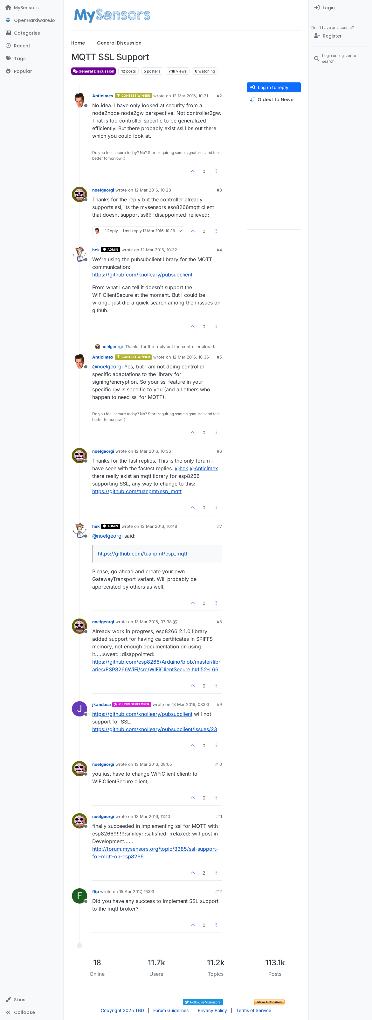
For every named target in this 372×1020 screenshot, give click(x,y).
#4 (219, 249)
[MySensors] (32, 8)
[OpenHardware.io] (32, 20)
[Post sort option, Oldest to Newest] (274, 100)
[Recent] (32, 46)
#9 (219, 704)
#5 (219, 357)
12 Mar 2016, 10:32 (159, 249)
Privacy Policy (212, 1010)
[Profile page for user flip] (79, 896)
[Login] (340, 8)
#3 (219, 189)
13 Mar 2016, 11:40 (152, 816)
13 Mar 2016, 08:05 (153, 764)
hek (96, 249)
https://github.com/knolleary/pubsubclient (142, 274)
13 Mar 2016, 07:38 (153, 621)
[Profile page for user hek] (79, 254)
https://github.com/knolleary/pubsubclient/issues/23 (154, 729)
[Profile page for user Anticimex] (79, 100)
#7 (219, 526)
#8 (219, 621)
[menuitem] (340, 8)
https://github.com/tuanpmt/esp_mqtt (137, 491)
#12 (218, 891)
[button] (32, 1000)
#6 (219, 451)
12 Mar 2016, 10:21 (190, 95)
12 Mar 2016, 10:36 (190, 357)
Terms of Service (253, 1010)
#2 (219, 95)
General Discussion (93, 71)
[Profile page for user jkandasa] (79, 708)
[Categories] (32, 33)
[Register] (340, 36)
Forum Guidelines (171, 1010)
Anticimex (103, 95)
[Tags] (32, 58)
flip (95, 891)
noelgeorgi (103, 189)
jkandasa (101, 704)
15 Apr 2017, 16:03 (136, 891)
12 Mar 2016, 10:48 (159, 526)
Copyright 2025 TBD (122, 1010)
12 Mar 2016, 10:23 (152, 189)
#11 (219, 816)
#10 (218, 764)
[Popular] (32, 71)
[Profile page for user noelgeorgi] (79, 194)
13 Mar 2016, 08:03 (190, 704)
